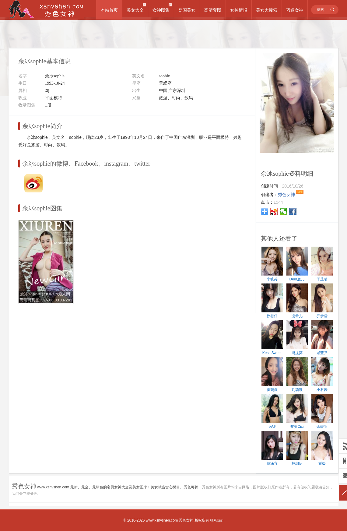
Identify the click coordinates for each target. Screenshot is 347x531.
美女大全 (135, 10)
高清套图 (212, 10)
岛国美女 (186, 10)
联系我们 (216, 520)
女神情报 (238, 10)
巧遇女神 (294, 10)
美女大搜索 (266, 10)
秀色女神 (186, 520)
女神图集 (161, 10)
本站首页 (109, 10)
